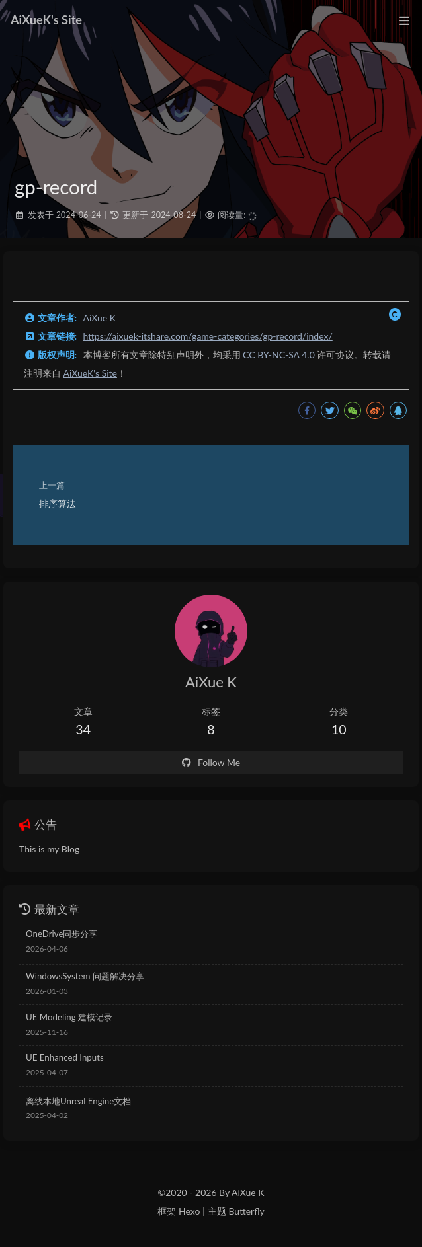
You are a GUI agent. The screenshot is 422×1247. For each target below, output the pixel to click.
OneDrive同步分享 (61, 933)
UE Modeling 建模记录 (69, 1017)
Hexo (189, 1211)
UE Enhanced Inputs (65, 1057)
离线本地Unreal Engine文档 (78, 1101)
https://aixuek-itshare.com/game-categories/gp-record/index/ (208, 336)
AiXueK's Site (90, 373)
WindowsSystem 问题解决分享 (85, 976)
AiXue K (99, 317)
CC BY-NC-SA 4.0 (279, 354)
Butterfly (246, 1211)
